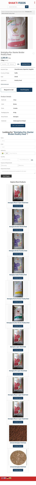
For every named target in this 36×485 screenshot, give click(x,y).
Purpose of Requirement (6, 162)
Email (2, 144)
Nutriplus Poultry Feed (19, 11)
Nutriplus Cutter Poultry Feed (18, 274)
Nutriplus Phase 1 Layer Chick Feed (18, 395)
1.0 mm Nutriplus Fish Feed (18, 467)
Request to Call (8, 90)
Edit (18, 64)
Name (2, 138)
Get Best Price (26, 64)
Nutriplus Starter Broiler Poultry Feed (18, 299)
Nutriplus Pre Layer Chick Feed (18, 371)
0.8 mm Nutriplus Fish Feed (18, 443)
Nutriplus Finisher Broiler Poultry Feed (18, 322)
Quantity (3, 156)
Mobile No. (3, 150)
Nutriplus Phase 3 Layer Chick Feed (18, 202)
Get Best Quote (18, 206)
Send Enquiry (24, 90)
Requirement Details (5, 168)
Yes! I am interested (18, 125)
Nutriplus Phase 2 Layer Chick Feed (18, 419)
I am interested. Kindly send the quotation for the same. (18, 172)
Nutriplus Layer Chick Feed (18, 347)
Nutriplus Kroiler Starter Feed (18, 226)
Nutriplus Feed (9, 11)
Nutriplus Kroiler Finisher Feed (18, 250)
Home (3, 11)
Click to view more (5, 84)
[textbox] (11, 64)
